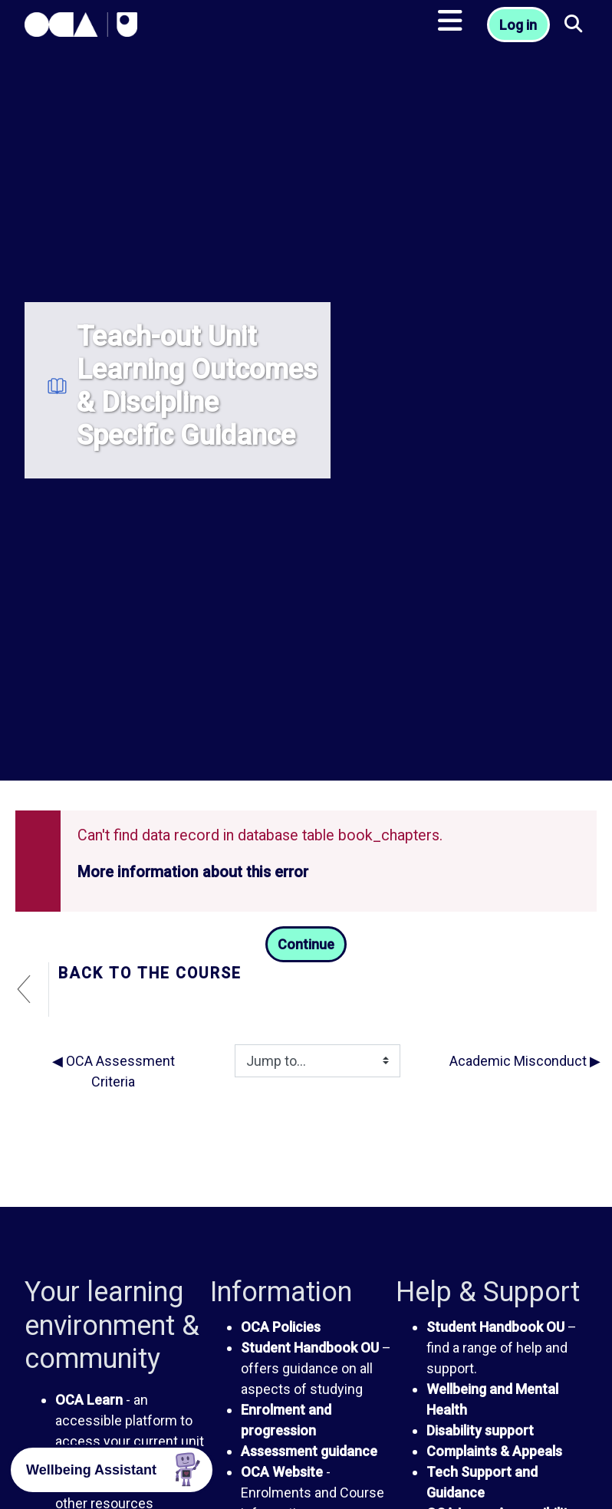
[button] (574, 25)
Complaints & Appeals (494, 1451)
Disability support (480, 1430)
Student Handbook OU (310, 1348)
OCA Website (282, 1472)
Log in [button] (518, 25)
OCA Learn (89, 1400)
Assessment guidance (309, 1451)
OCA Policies (281, 1327)
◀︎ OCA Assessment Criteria (113, 1071)
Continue (306, 944)
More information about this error (192, 872)
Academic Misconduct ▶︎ (524, 1061)
